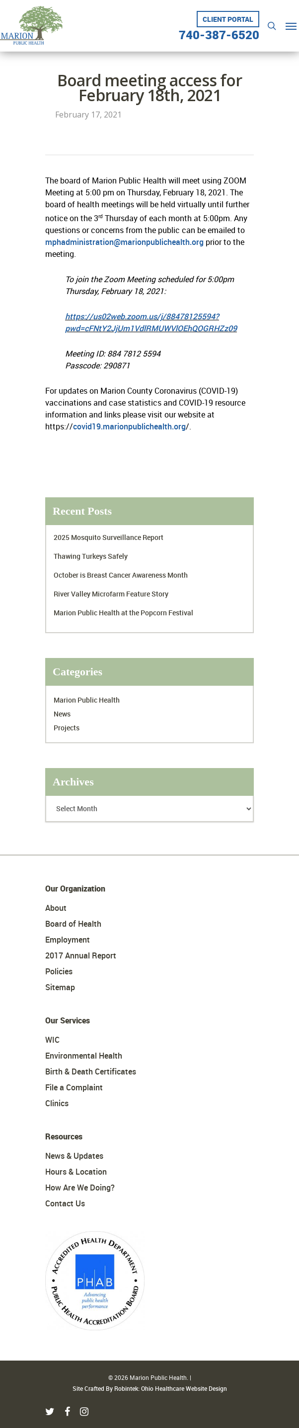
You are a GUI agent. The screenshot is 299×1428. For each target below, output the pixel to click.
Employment (67, 939)
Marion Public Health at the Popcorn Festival (123, 612)
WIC (52, 1039)
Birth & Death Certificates (90, 1071)
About (56, 907)
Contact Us (65, 1203)
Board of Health (73, 923)
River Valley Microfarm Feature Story (111, 593)
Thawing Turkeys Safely (91, 556)
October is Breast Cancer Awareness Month (121, 575)
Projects (66, 727)
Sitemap (60, 987)
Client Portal (228, 19)
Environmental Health (83, 1055)
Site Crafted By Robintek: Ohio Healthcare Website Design (150, 1388)
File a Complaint (74, 1087)
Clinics (57, 1103)
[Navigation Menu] (291, 26)
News (62, 713)
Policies (59, 971)
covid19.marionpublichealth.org (129, 426)
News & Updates (74, 1155)
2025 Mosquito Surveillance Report (108, 537)
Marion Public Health (87, 700)
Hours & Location (76, 1171)
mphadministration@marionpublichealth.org (124, 242)
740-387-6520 (219, 31)
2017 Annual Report (80, 955)
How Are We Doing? (80, 1187)
